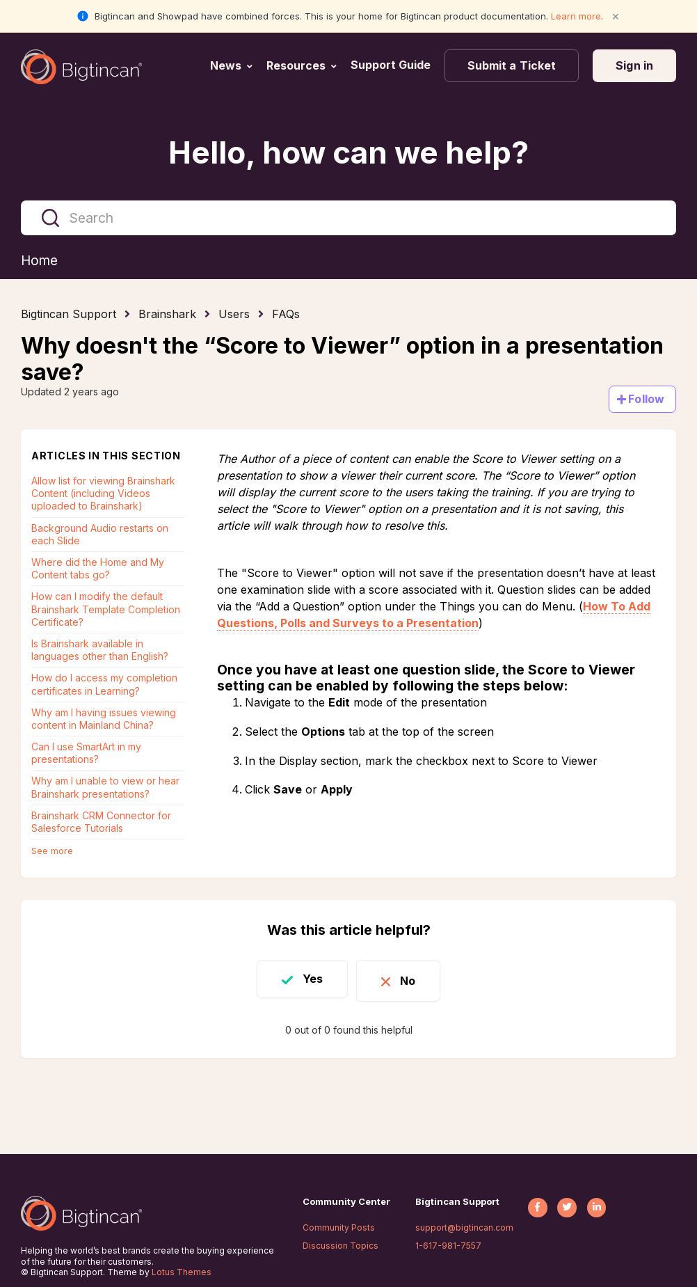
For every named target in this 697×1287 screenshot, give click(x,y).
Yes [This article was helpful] (308, 979)
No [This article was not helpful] (412, 979)
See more (52, 851)
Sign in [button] (634, 65)
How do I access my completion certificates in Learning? (104, 684)
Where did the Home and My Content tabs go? (97, 569)
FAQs (286, 315)
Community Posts (339, 1227)
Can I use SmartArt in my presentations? (86, 753)
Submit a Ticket (511, 65)
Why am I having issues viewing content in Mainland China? (103, 719)
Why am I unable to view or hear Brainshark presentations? (105, 787)
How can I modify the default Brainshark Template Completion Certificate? (105, 609)
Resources (296, 65)
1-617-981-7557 (448, 1245)
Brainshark (167, 315)
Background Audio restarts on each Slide (99, 535)
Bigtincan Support (68, 315)
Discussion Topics (340, 1245)
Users (234, 315)
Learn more (576, 16)
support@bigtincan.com (464, 1227)
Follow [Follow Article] (646, 399)
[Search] (348, 217)
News (225, 65)
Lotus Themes (181, 1272)
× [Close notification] (615, 15)
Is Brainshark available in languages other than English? (99, 650)
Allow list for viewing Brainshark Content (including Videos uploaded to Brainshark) (103, 493)
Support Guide (392, 65)
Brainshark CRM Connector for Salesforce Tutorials (101, 822)
